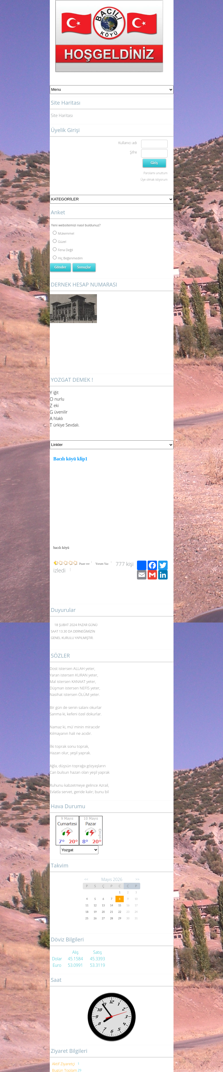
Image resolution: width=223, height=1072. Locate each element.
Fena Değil (63, 250)
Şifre (133, 152)
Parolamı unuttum (155, 173)
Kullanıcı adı (127, 142)
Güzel (59, 241)
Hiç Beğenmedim (68, 258)
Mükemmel (63, 233)
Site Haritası (62, 115)
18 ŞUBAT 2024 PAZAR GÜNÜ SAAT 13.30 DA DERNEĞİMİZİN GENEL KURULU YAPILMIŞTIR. (74, 631)
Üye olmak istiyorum (154, 179)
